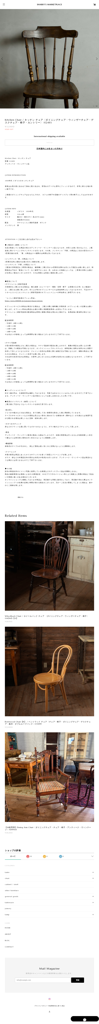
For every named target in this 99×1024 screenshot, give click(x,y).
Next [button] (96, 58)
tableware (9, 902)
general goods (11, 896)
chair (7, 878)
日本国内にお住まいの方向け (49, 149)
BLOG (7, 940)
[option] (49, 58)
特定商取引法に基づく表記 (56, 1006)
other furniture (12, 890)
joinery (8, 908)
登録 (77, 980)
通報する (21, 497)
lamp (7, 915)
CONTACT (9, 947)
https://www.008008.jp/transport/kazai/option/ (24, 301)
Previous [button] (2, 58)
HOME (7, 928)
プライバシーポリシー (41, 1006)
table (7, 872)
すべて (13, 856)
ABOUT (8, 934)
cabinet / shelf (11, 884)
